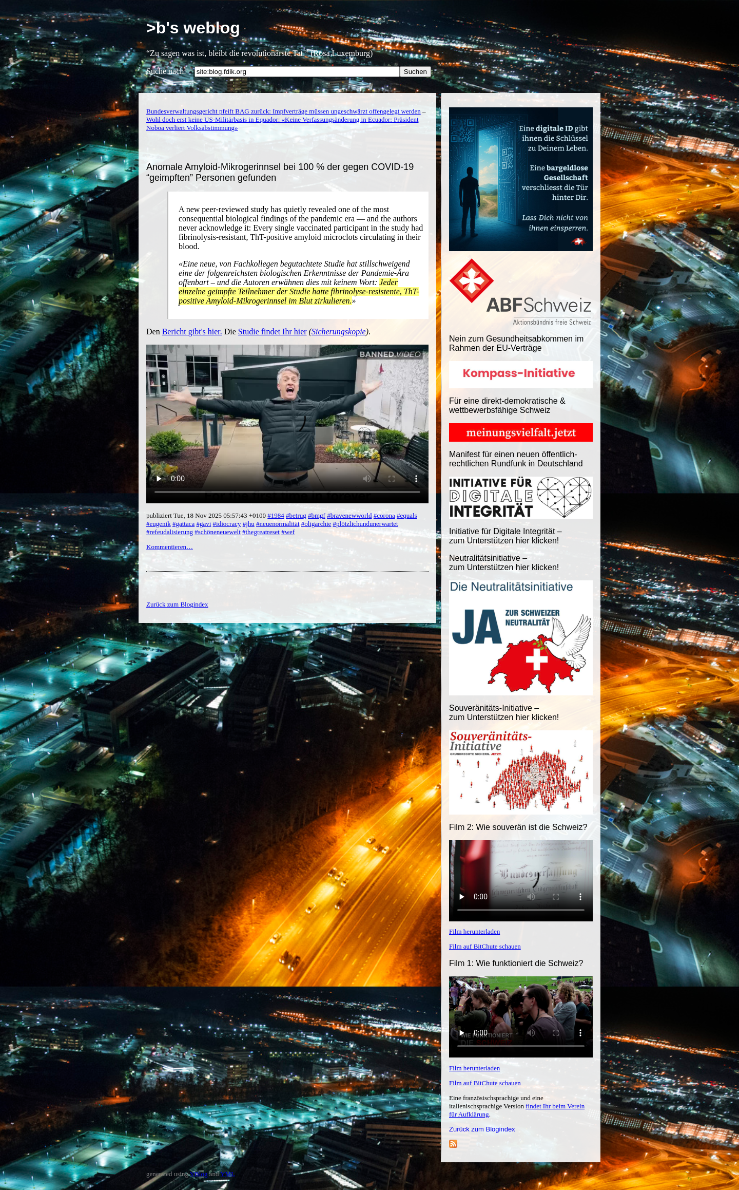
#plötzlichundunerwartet (365, 523)
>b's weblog (193, 27)
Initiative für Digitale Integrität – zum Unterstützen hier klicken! (505, 536)
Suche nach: (166, 71)
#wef (288, 532)
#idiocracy (227, 523)
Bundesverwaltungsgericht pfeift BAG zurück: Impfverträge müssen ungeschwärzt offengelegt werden (283, 111)
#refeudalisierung (169, 532)
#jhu (249, 523)
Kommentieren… (169, 547)
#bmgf (316, 515)
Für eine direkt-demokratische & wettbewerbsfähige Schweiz (507, 405)
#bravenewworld (349, 515)
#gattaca (183, 523)
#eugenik (158, 523)
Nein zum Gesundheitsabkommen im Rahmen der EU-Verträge (516, 343)
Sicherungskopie (339, 331)
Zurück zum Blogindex (482, 1129)
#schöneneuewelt (218, 532)
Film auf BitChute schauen (485, 946)
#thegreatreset (261, 532)
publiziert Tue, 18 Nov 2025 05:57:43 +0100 (206, 515)
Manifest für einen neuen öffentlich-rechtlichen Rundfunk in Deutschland (516, 459)
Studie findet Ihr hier (272, 331)
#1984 (275, 515)
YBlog (199, 1174)
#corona (384, 515)
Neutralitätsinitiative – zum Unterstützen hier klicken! (504, 563)
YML (227, 1174)
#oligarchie (316, 523)
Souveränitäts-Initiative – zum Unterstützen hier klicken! (504, 713)
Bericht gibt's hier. (192, 331)
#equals (407, 515)
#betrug (296, 515)
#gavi (203, 523)
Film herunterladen (474, 931)
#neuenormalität (277, 523)
